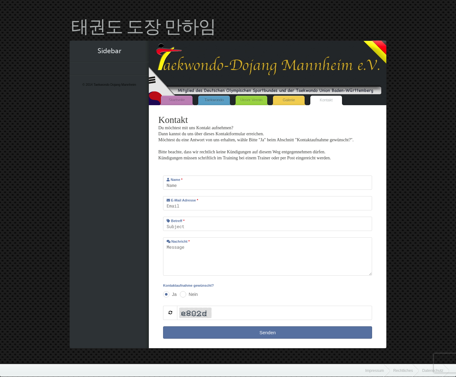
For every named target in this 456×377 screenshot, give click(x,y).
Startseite (177, 100)
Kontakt (326, 100)
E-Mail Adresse (182, 200)
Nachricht (178, 241)
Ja (174, 294)
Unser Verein (251, 100)
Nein (193, 294)
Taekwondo (214, 100)
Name (174, 180)
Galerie (289, 100)
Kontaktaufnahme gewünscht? (188, 285)
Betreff (176, 221)
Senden (267, 332)
